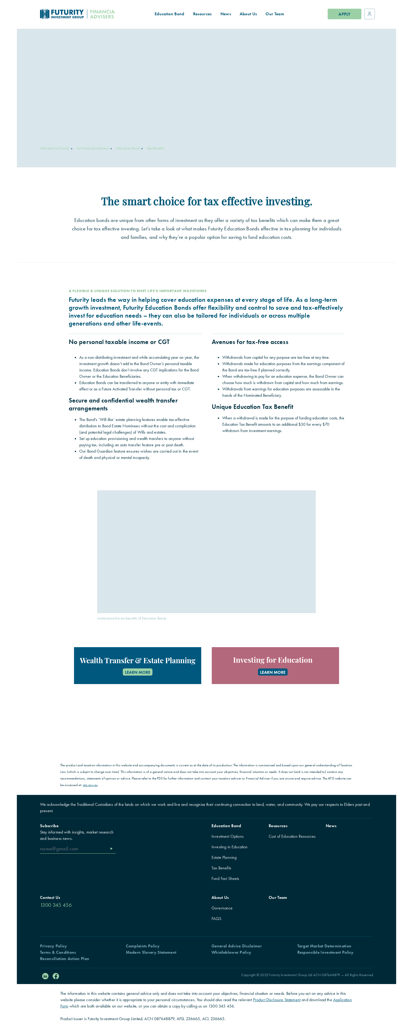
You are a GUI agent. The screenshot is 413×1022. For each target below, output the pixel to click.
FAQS (217, 918)
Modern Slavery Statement (151, 952)
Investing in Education (230, 847)
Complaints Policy (143, 946)
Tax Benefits (221, 868)
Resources (278, 826)
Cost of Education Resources (292, 836)
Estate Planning (224, 857)
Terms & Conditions (58, 952)
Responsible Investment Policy (325, 952)
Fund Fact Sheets (225, 878)
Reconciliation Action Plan (64, 958)
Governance (222, 908)
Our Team (278, 897)
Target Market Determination (324, 946)
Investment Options (228, 836)
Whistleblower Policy (231, 952)
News (331, 826)
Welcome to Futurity (54, 148)
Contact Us (50, 897)
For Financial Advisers (93, 148)
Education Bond (127, 148)
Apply (344, 14)
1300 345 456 (56, 905)
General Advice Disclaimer (237, 946)
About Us (220, 897)
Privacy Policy (53, 946)
